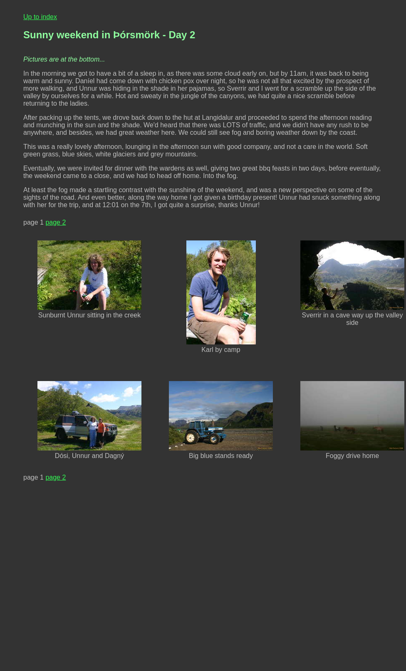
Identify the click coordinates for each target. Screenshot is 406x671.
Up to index (40, 16)
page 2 (55, 222)
